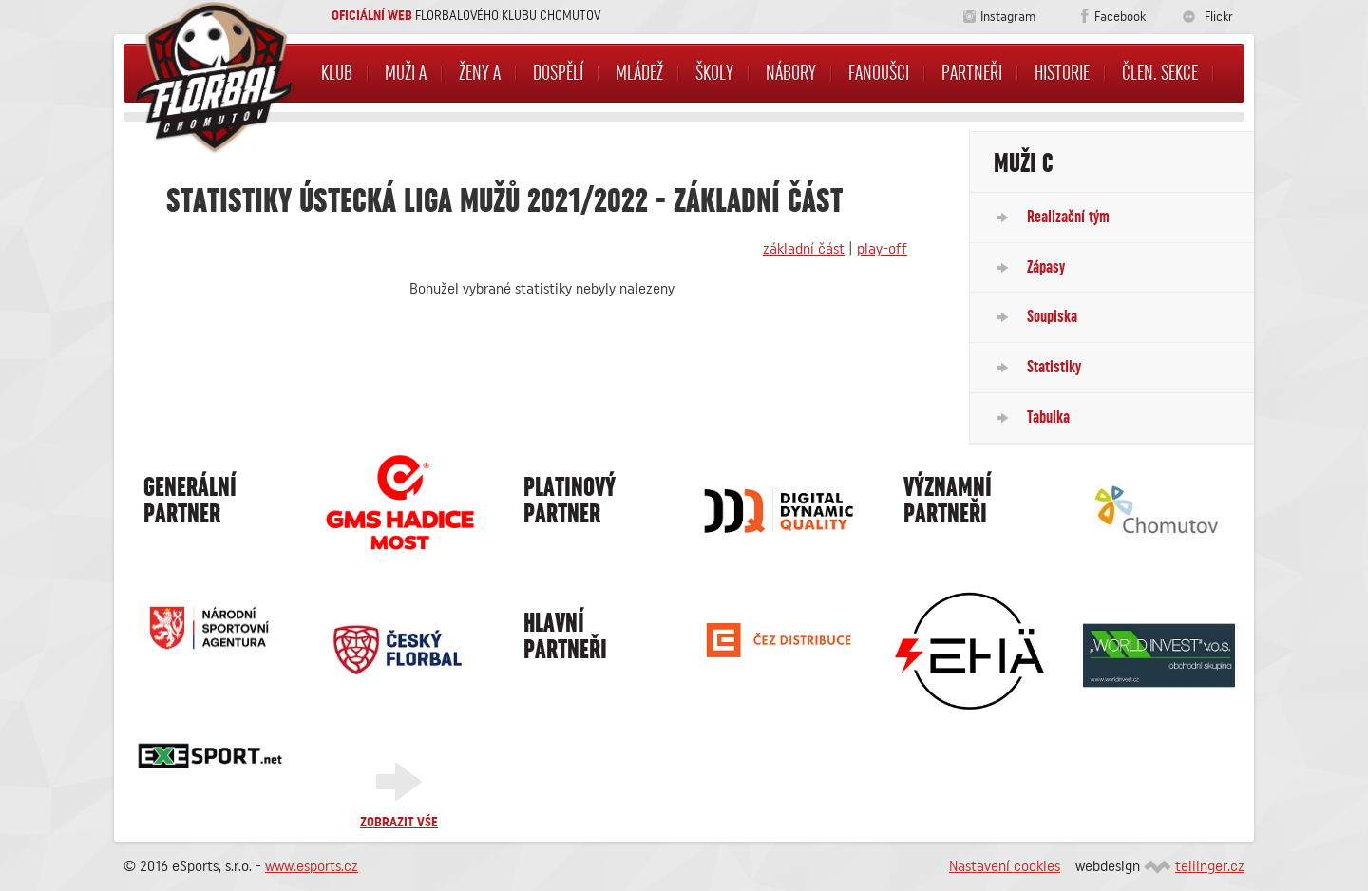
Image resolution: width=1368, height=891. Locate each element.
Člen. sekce (1160, 73)
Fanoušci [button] (878, 73)
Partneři (971, 73)
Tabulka (1048, 417)
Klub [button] (336, 73)
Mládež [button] (639, 73)
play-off (882, 248)
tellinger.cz (1209, 866)
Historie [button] (1062, 73)
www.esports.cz (311, 866)
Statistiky (1054, 366)
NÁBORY (791, 73)
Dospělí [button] (558, 73)
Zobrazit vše (399, 822)
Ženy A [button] (480, 73)
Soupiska (1052, 316)
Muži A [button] (406, 73)
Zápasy (1046, 266)
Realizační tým (1068, 216)
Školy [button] (714, 73)
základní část (804, 248)
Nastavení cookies (1004, 866)
